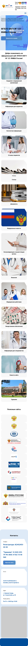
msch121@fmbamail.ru (10, 580)
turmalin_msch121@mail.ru (11, 582)
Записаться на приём (11, 38)
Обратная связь (9, 562)
